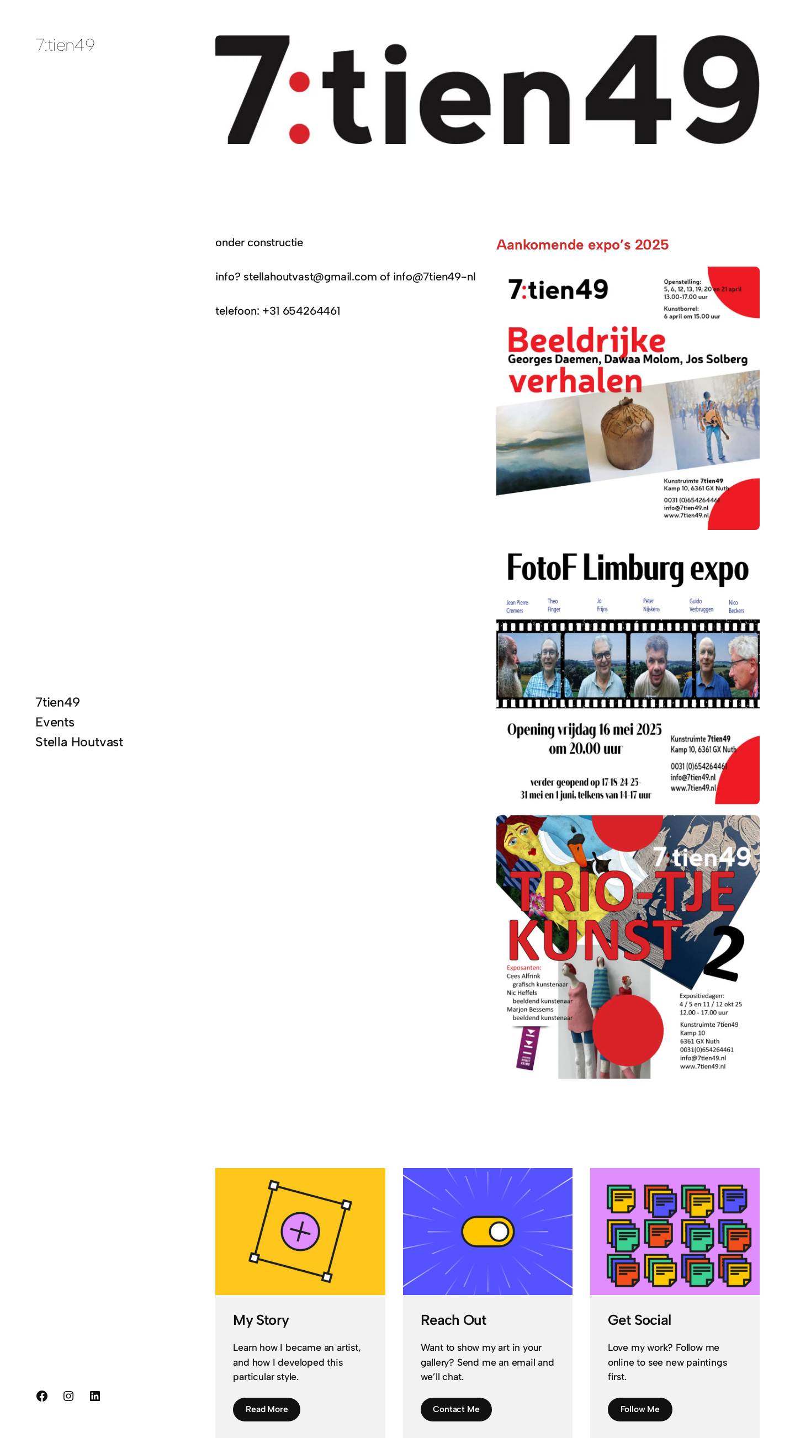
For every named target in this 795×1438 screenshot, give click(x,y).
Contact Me (456, 1409)
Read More (267, 1409)
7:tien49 (64, 45)
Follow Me (640, 1409)
